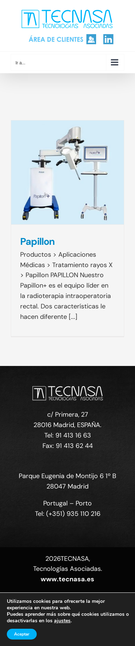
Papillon (37, 241)
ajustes (62, 621)
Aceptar (22, 634)
